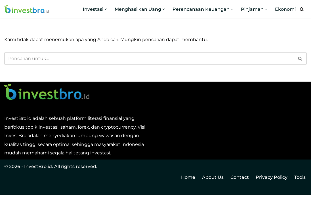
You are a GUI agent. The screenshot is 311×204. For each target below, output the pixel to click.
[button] (106, 9)
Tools (300, 186)
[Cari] (302, 9)
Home (188, 186)
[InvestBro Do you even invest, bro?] (26, 9)
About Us (213, 186)
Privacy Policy (271, 186)
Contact (239, 186)
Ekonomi (285, 9)
